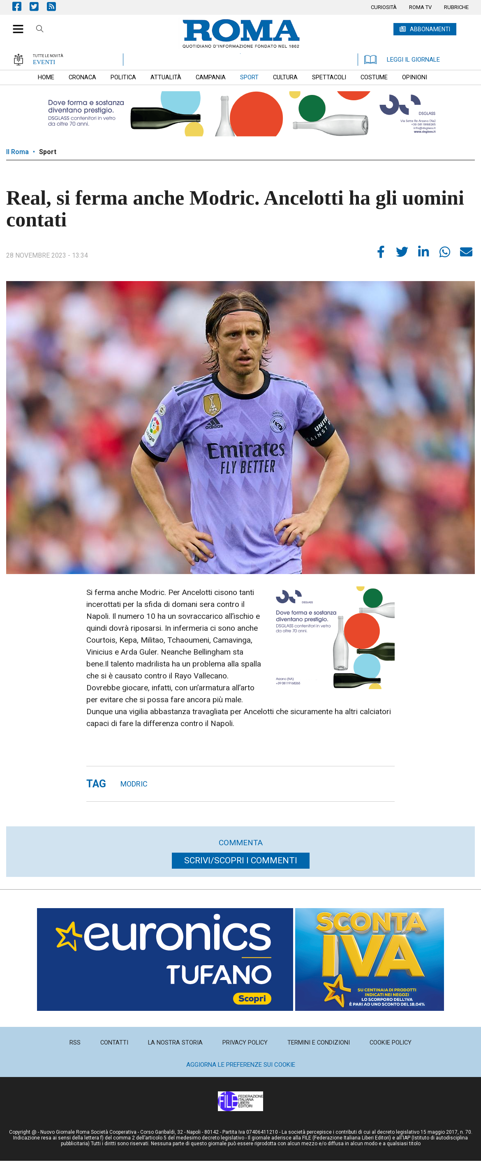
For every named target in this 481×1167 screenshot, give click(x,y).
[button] (15, 25)
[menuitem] (384, 7)
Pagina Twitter (38, 6)
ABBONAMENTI (430, 29)
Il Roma (17, 152)
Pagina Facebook (21, 6)
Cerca (40, 30)
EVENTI (44, 62)
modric (134, 784)
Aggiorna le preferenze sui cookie (240, 1064)
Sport (47, 152)
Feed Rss (55, 6)
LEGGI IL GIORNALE (402, 59)
